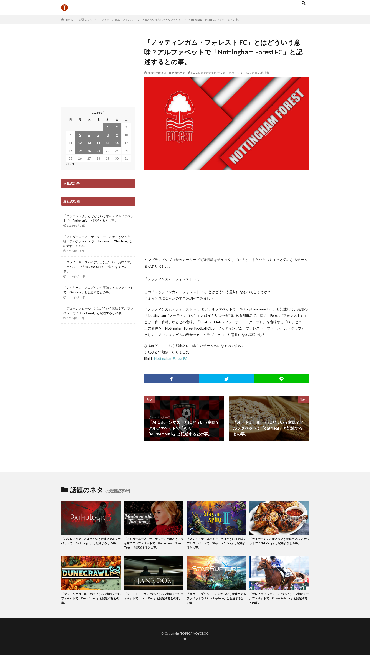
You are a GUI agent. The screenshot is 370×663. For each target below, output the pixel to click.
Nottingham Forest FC (170, 358)
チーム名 (245, 72)
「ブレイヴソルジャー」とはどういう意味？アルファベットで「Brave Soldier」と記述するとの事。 (279, 606)
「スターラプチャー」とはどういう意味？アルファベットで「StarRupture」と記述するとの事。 (216, 606)
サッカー (222, 72)
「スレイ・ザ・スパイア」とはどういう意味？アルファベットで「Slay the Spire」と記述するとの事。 (98, 266)
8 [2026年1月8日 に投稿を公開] (108, 135)
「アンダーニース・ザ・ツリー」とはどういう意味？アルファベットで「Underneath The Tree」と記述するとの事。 (98, 241)
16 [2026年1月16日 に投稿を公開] (117, 143)
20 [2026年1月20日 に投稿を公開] (89, 150)
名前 (254, 72)
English (195, 72)
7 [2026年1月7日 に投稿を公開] (98, 135)
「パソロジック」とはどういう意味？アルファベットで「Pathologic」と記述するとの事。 (98, 218)
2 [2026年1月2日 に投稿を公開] (117, 127)
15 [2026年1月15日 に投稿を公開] (107, 143)
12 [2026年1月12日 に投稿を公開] (80, 143)
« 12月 (70, 164)
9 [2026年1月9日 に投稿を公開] (117, 135)
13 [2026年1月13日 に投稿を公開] (89, 143)
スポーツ (234, 72)
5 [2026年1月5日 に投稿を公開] (80, 135)
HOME (69, 19)
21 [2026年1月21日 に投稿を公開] (98, 150)
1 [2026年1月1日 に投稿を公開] (108, 127)
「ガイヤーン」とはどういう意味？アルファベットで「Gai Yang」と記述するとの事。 (98, 290)
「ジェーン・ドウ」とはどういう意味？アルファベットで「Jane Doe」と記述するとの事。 (153, 606)
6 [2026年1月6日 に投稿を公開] (89, 135)
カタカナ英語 (208, 72)
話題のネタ (85, 19)
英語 (267, 72)
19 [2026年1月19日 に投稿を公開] (80, 150)
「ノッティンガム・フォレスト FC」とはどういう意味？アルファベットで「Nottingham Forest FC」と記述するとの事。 (170, 19)
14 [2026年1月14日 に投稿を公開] (98, 143)
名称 (260, 72)
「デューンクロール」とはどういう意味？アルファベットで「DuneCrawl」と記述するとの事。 (98, 311)
